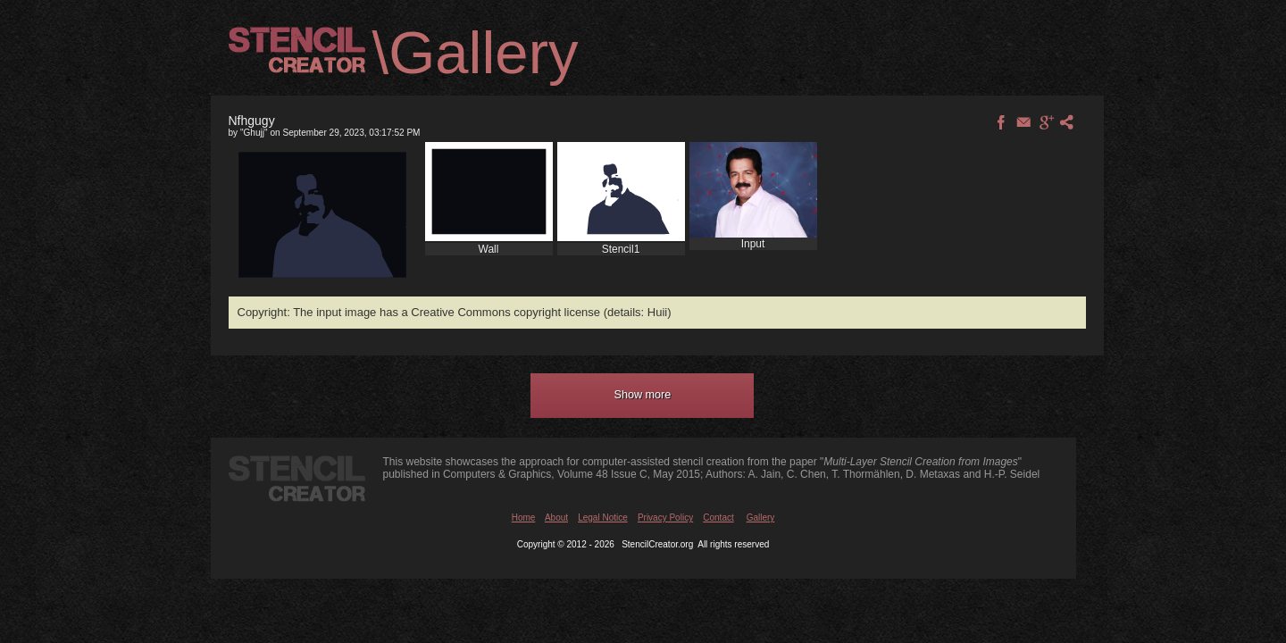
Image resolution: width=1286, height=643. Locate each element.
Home (524, 517)
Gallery (761, 517)
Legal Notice (603, 517)
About (556, 517)
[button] (642, 395)
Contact (718, 517)
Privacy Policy (665, 517)
